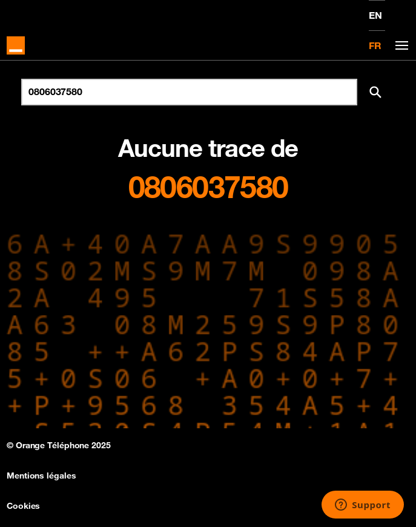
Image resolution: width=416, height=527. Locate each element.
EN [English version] (375, 15)
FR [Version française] (375, 45)
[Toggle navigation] (399, 46)
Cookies (23, 506)
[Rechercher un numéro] (189, 92)
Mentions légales (41, 475)
